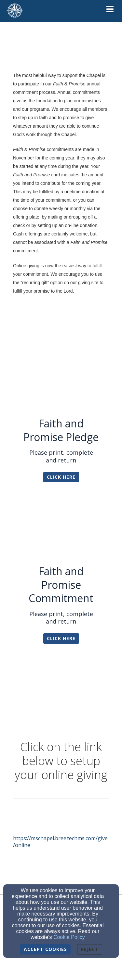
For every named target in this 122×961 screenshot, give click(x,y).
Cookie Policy (69, 937)
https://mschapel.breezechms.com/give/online (60, 842)
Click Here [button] (61, 477)
